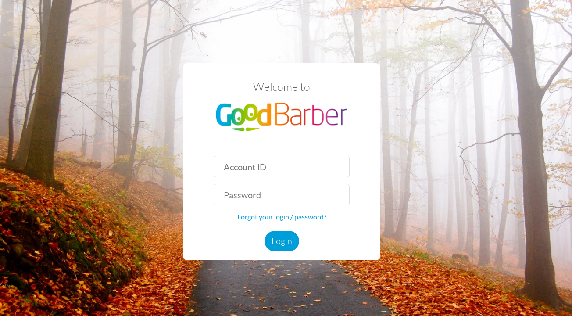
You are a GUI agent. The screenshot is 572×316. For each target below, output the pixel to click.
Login (282, 240)
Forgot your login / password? (281, 216)
